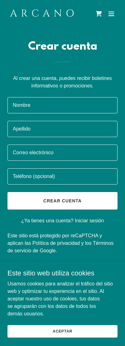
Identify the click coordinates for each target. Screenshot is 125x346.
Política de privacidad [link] (56, 243)
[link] (46, 14)
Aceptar (62, 331)
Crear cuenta (62, 200)
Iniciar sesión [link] (89, 220)
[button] (111, 13)
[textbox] (62, 105)
